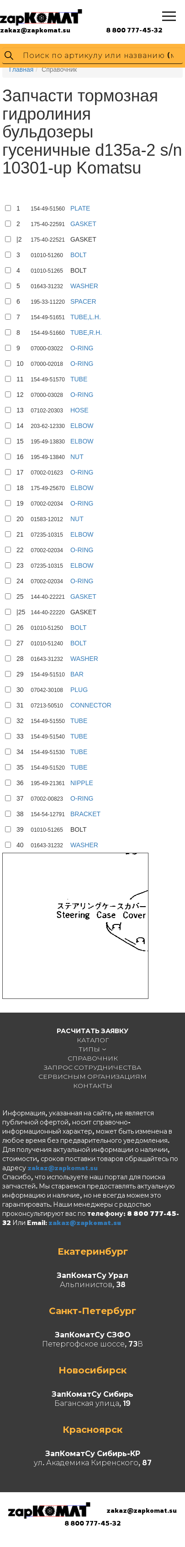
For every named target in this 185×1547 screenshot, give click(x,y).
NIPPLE (81, 783)
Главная (21, 69)
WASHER (84, 286)
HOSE (79, 410)
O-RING (82, 348)
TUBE (78, 379)
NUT (77, 456)
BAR (77, 674)
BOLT (78, 255)
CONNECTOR (90, 705)
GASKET (83, 223)
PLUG (79, 689)
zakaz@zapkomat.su (35, 30)
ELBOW (82, 425)
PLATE (80, 208)
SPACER (83, 301)
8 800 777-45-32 (134, 30)
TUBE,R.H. (86, 332)
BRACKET (85, 814)
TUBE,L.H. (85, 317)
